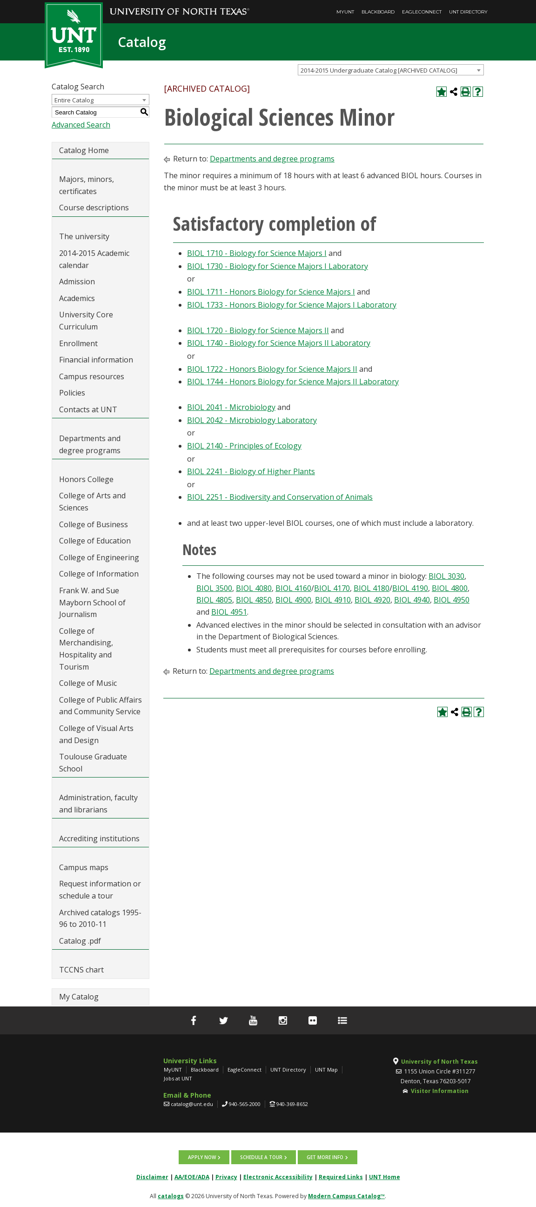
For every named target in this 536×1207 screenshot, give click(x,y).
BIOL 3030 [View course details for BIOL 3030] (446, 576)
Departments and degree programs (90, 444)
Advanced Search (81, 125)
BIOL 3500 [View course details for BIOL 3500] (214, 588)
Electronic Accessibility (278, 1177)
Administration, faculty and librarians (98, 803)
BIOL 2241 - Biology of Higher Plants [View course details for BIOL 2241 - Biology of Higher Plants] (251, 471)
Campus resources (91, 376)
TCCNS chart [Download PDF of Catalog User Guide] (81, 970)
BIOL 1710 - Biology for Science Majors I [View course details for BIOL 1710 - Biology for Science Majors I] (257, 253)
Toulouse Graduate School (93, 762)
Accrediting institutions (99, 838)
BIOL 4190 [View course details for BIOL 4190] (410, 588)
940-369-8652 (292, 1103)
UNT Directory (468, 12)
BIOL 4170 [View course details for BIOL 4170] (332, 588)
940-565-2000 (245, 1103)
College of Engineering (99, 557)
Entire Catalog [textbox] (74, 100)
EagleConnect (422, 12)
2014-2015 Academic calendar (94, 259)
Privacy (226, 1177)
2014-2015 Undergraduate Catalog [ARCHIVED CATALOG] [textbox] (379, 70)
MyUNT (345, 12)
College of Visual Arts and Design (96, 734)
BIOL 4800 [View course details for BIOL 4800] (450, 588)
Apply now (202, 1157)
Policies (72, 393)
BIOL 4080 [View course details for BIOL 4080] (254, 588)
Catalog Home (84, 150)
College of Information (99, 574)
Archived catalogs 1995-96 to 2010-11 (100, 918)
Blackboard (378, 12)
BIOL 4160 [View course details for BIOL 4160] (293, 588)
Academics (77, 298)
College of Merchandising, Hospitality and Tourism (86, 649)
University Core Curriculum (86, 320)
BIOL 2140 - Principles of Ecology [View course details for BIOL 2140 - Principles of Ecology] (244, 446)
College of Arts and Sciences (92, 501)
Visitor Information (440, 1091)
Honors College (86, 479)
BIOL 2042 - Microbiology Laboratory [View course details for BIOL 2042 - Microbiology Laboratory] (252, 420)
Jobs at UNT (178, 1078)
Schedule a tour (261, 1157)
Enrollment (78, 343)
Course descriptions (94, 207)
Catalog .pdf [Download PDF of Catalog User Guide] (80, 941)
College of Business (93, 524)
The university (84, 236)
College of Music (88, 683)
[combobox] (391, 69)
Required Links (341, 1177)
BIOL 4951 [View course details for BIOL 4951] (229, 612)
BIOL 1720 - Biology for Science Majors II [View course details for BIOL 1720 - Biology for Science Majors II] (258, 330)
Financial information (96, 360)
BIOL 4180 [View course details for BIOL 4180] (371, 588)
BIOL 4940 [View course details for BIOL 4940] (412, 600)
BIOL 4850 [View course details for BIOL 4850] (254, 600)
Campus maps (83, 867)
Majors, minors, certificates (86, 185)
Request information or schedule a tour (100, 889)
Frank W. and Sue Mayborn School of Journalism (92, 602)
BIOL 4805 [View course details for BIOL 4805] (214, 600)
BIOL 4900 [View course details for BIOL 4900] (293, 600)
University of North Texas (439, 1062)
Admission (77, 281)
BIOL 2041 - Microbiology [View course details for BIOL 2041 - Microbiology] (231, 407)
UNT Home (384, 1177)
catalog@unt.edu (192, 1103)
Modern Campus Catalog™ (346, 1196)
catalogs (171, 1196)
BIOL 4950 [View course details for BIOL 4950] (451, 600)
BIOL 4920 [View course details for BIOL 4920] (372, 600)
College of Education (95, 541)
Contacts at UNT (88, 409)
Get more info (325, 1157)
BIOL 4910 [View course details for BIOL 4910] (333, 600)
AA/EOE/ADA (191, 1177)
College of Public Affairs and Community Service (100, 706)
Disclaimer (152, 1177)
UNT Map (326, 1069)
